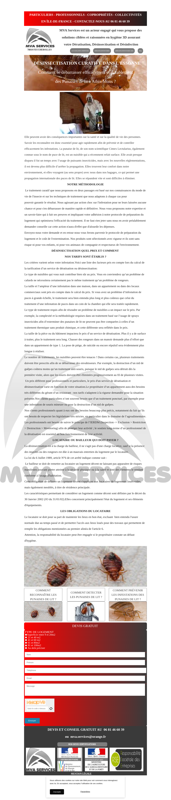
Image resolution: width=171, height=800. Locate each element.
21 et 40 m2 (33, 637)
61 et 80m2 (33, 642)
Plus (140, 51)
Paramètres (85, 792)
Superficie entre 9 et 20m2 (41, 634)
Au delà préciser (36, 648)
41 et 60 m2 (33, 639)
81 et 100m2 (34, 645)
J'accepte (57, 792)
